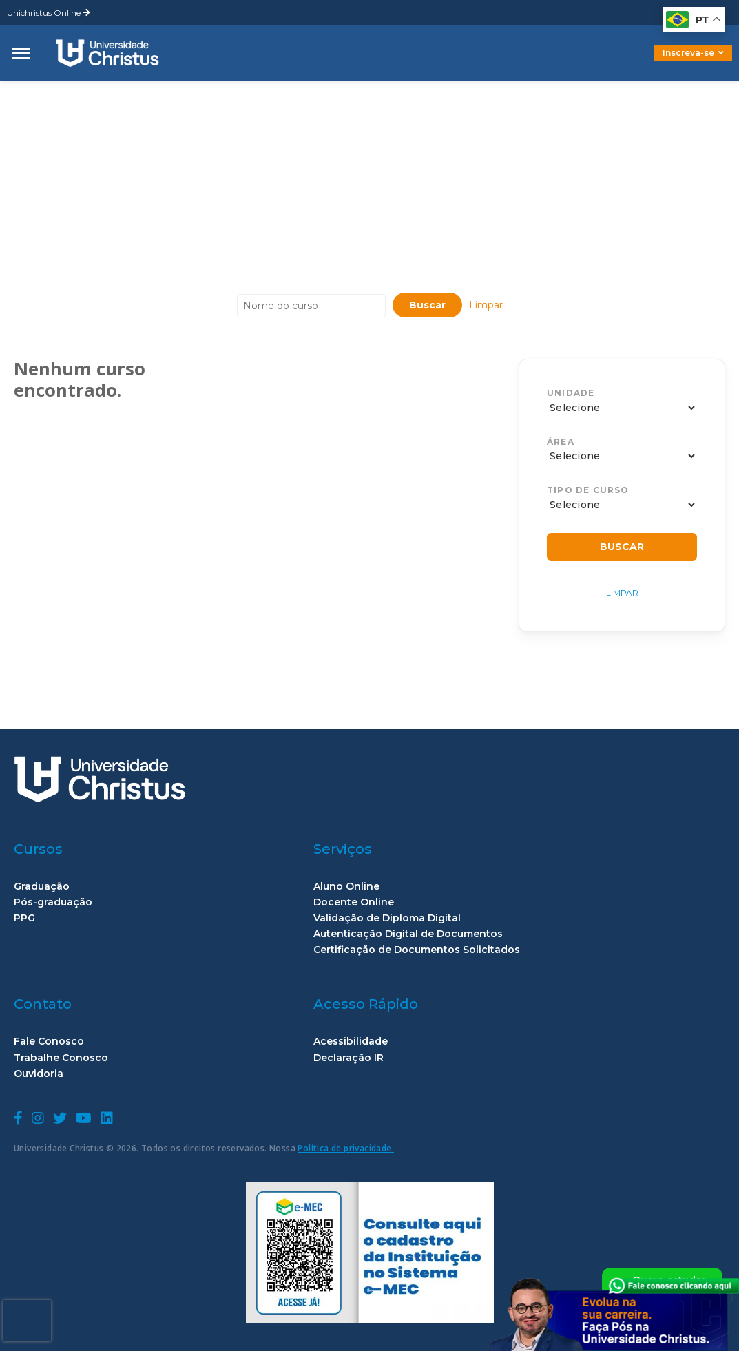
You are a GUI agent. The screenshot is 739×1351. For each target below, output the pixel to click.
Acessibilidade (350, 1041)
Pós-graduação (53, 902)
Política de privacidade (346, 1148)
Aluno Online (346, 886)
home (29, 91)
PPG (24, 918)
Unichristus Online (48, 13)
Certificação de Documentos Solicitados (416, 950)
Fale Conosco (49, 1041)
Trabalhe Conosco (61, 1058)
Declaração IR (348, 1058)
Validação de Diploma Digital (387, 918)
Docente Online (353, 902)
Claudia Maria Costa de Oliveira (157, 91)
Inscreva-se (693, 53)
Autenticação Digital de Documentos (408, 934)
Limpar (486, 305)
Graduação (42, 886)
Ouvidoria (38, 1074)
